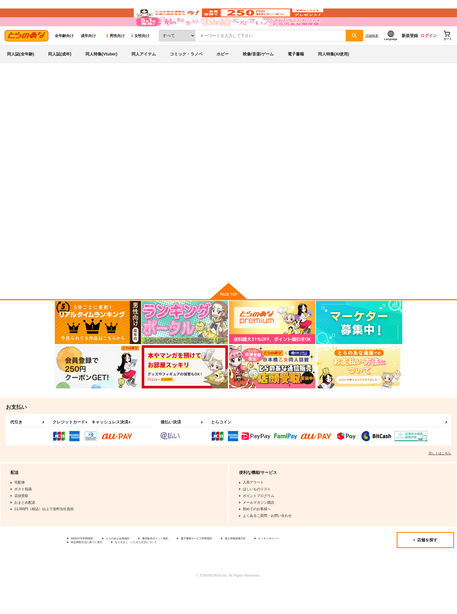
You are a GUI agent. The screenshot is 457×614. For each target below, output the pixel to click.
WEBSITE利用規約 (86, 565)
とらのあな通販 (66, 97)
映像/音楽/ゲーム (258, 71)
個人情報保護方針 (273, 565)
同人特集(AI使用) (333, 71)
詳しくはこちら (440, 479)
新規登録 (410, 52)
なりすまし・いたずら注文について (194, 570)
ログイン (429, 52)
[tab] (153, 151)
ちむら (263, 124)
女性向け (140, 53)
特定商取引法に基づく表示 (132, 570)
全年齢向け (64, 53)
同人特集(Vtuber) (101, 71)
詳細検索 (371, 53)
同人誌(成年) (59, 71)
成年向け (88, 53)
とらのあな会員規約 (129, 565)
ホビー (223, 71)
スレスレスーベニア (237, 124)
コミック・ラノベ (186, 71)
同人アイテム (143, 71)
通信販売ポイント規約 (174, 565)
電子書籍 (296, 71)
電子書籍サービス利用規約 (226, 565)
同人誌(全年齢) (20, 71)
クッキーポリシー (85, 570)
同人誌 (89, 97)
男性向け (115, 53)
